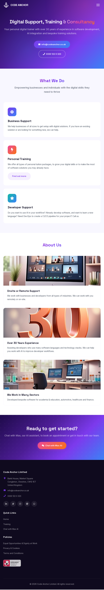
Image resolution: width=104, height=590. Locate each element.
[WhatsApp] (34, 504)
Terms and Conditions (13, 553)
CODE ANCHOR (15, 5)
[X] (13, 504)
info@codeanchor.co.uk (52, 44)
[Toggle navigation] (98, 5)
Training (6, 524)
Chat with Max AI (52, 445)
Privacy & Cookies (11, 548)
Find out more (19, 176)
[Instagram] (20, 504)
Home (6, 519)
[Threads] (27, 504)
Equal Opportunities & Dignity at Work (20, 543)
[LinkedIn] (6, 504)
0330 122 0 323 (52, 54)
